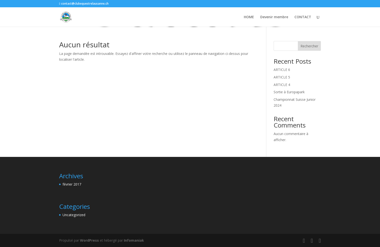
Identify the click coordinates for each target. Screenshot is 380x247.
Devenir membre (274, 17)
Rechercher (309, 46)
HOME (249, 17)
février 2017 (72, 184)
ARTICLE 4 (282, 84)
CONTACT (302, 17)
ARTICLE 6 (282, 69)
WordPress (89, 240)
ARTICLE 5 (282, 77)
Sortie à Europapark (289, 92)
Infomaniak (134, 240)
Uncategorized (74, 215)
